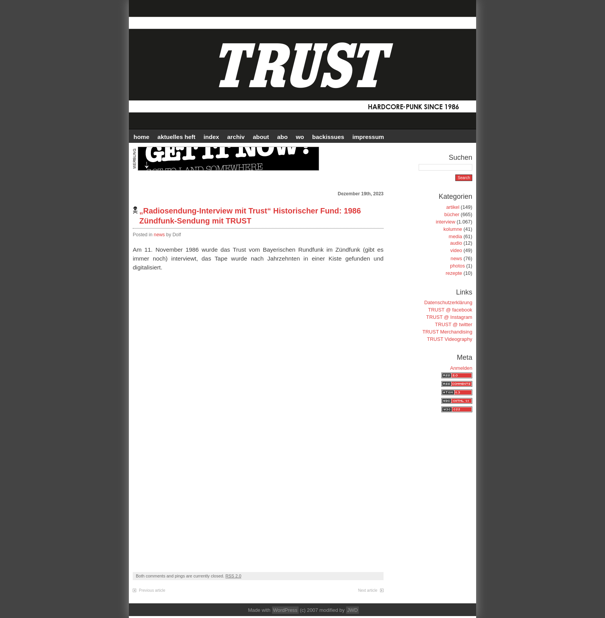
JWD (352, 610)
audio (456, 243)
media (455, 236)
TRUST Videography (449, 339)
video (456, 250)
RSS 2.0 (233, 576)
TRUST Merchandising (447, 332)
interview (445, 222)
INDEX (211, 137)
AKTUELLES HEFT (176, 137)
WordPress (285, 610)
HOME (141, 137)
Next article (367, 590)
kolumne (452, 229)
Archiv (236, 137)
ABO (282, 137)
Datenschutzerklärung (448, 302)
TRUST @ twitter (453, 324)
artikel (452, 207)
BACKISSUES (328, 137)
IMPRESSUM (368, 137)
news (159, 234)
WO (300, 137)
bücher (451, 214)
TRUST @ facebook (450, 310)
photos (457, 266)
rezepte (454, 273)
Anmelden (461, 368)
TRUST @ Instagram (449, 317)
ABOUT (261, 137)
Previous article (152, 590)
